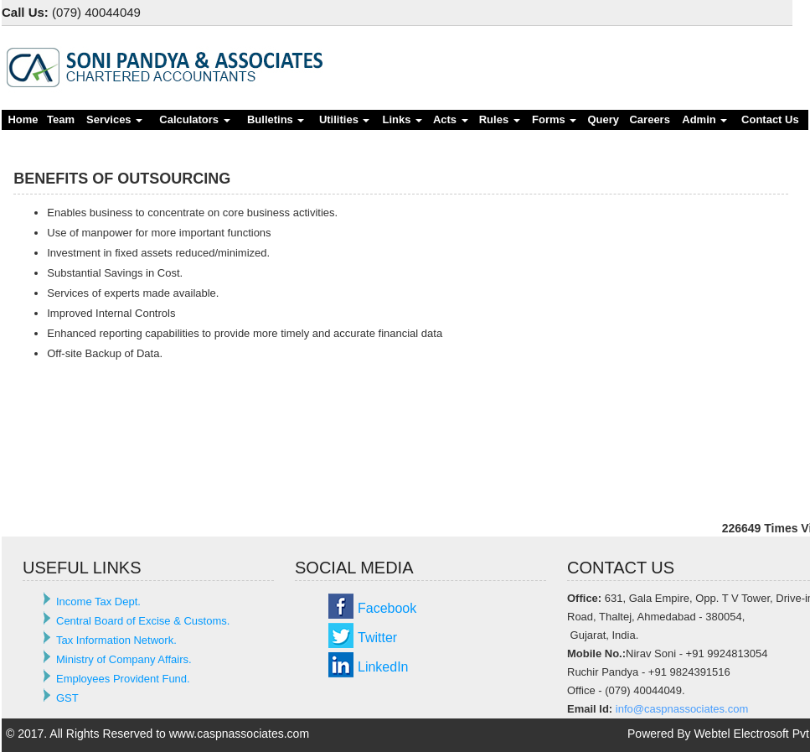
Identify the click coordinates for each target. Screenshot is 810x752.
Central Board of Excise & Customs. (143, 621)
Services (114, 119)
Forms (554, 119)
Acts (450, 119)
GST (67, 698)
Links (403, 119)
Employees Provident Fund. (123, 678)
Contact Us (770, 119)
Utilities (344, 119)
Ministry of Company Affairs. (124, 659)
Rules (499, 119)
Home (23, 119)
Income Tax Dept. (98, 601)
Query (603, 119)
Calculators (194, 119)
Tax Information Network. (116, 640)
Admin (704, 119)
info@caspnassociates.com (682, 709)
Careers (649, 119)
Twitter (377, 637)
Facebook (387, 608)
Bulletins (276, 119)
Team (61, 119)
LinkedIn (383, 667)
